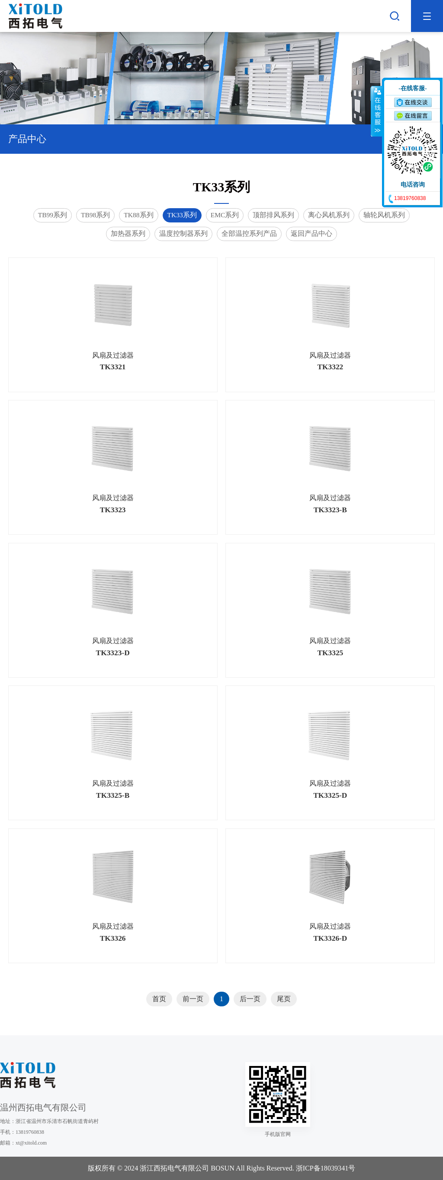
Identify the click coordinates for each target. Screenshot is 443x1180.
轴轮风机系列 (384, 215)
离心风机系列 (329, 215)
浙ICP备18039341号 (326, 1168)
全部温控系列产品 (249, 233)
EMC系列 (225, 215)
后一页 (250, 998)
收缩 (377, 111)
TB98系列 (95, 215)
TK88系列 (138, 215)
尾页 (284, 998)
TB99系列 (52, 215)
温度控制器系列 (183, 233)
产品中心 (221, 138)
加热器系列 (128, 233)
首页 (159, 998)
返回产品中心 (311, 233)
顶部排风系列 (273, 215)
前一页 (193, 998)
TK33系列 (182, 215)
